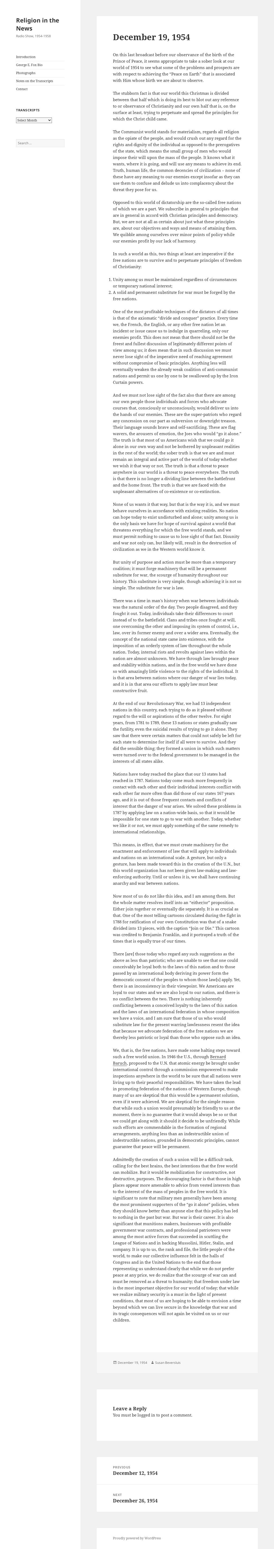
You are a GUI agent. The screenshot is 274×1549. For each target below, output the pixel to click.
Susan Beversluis (168, 1362)
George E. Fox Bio (29, 65)
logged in (146, 1415)
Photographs (25, 73)
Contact (22, 89)
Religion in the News (37, 24)
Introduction (26, 57)
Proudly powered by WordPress (137, 1538)
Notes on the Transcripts (34, 81)
